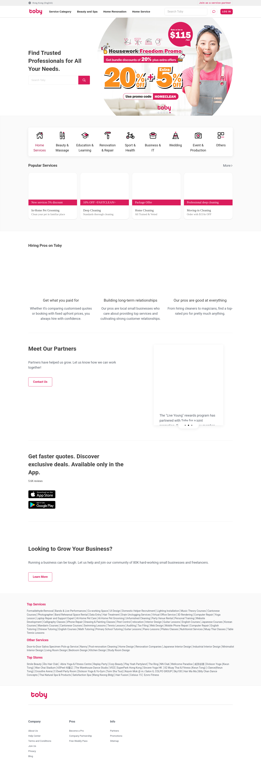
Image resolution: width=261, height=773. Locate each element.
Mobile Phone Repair (176, 628)
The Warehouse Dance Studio (91, 670)
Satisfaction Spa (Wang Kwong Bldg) (93, 677)
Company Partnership (80, 738)
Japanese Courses (212, 624)
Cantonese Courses (71, 628)
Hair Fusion (121, 677)
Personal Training (184, 620)
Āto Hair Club (50, 666)
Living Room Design (56, 652)
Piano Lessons (151, 631)
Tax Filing (143, 628)
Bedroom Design (78, 652)
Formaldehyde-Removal (40, 613)
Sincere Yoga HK (153, 670)
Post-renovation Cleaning (103, 649)
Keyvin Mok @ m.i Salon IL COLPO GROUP (148, 673)
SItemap (114, 743)
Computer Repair (203, 617)
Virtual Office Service (164, 617)
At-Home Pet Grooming (111, 620)
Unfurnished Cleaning (138, 620)
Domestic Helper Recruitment (138, 613)
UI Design (115, 613)
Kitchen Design (97, 652)
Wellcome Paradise (181, 666)
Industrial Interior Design (206, 649)
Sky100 (178, 673)
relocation (138, 624)
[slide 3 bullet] (164, 112)
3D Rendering (184, 617)
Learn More (40, 579)
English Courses (191, 624)
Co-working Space (98, 613)
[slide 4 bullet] (167, 112)
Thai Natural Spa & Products (55, 677)
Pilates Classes (169, 631)
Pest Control (124, 624)
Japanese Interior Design (177, 649)
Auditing (131, 628)
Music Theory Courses (193, 613)
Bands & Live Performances (70, 613)
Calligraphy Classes (54, 624)
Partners (114, 733)
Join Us (32, 748)
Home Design (126, 649)
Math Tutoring (86, 631)
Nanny (83, 649)
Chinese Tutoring (47, 631)
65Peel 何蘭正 (65, 670)
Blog (30, 758)
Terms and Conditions (39, 743)
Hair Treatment (111, 617)
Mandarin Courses (48, 628)
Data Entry (95, 617)
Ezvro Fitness (151, 677)
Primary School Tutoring (109, 631)
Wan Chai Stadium (45, 670)
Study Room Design (119, 652)
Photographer (45, 617)
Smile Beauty (34, 666)
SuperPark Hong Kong (129, 670)
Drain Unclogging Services (135, 617)
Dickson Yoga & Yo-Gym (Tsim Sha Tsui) (100, 673)
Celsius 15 (136, 677)
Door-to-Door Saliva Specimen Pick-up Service (52, 649)
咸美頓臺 (199, 666)
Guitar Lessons (171, 624)
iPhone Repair (75, 624)
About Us (33, 733)
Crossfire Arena (43, 673)
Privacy (32, 753)
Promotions (116, 738)
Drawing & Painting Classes (99, 624)
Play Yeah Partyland (136, 666)
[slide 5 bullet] (170, 112)
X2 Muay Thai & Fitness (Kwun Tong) (184, 670)
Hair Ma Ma (190, 673)
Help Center (34, 738)
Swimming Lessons (95, 628)
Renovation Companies (149, 649)
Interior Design (153, 624)
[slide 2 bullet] (161, 112)
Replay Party (100, 666)
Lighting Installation (168, 613)
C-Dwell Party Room (65, 673)
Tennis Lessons (116, 628)
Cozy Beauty (116, 666)
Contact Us (40, 384)
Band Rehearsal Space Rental (71, 617)
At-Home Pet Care (86, 620)
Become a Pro (76, 733)
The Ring (153, 666)
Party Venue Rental (162, 620)
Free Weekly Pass (78, 743)
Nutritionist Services (191, 631)
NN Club (164, 666)
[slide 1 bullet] (158, 112)
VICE (112, 670)
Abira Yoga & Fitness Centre (76, 666)
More (228, 168)
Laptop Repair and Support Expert (55, 620)
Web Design (156, 628)
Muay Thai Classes (215, 631)
